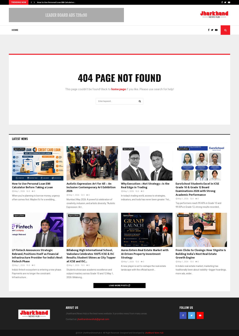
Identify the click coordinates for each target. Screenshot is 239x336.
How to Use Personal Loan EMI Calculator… (56, 2)
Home (15, 30)
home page (118, 89)
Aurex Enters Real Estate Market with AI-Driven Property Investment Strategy (145, 254)
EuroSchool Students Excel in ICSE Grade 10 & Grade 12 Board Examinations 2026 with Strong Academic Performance (197, 189)
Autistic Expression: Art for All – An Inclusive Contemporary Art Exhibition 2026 (91, 187)
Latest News (20, 139)
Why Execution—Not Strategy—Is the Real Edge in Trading (145, 185)
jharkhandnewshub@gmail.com (93, 319)
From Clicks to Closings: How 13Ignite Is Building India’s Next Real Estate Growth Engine (201, 254)
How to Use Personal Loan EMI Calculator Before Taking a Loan (32, 185)
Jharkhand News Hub (154, 333)
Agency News (19, 149)
